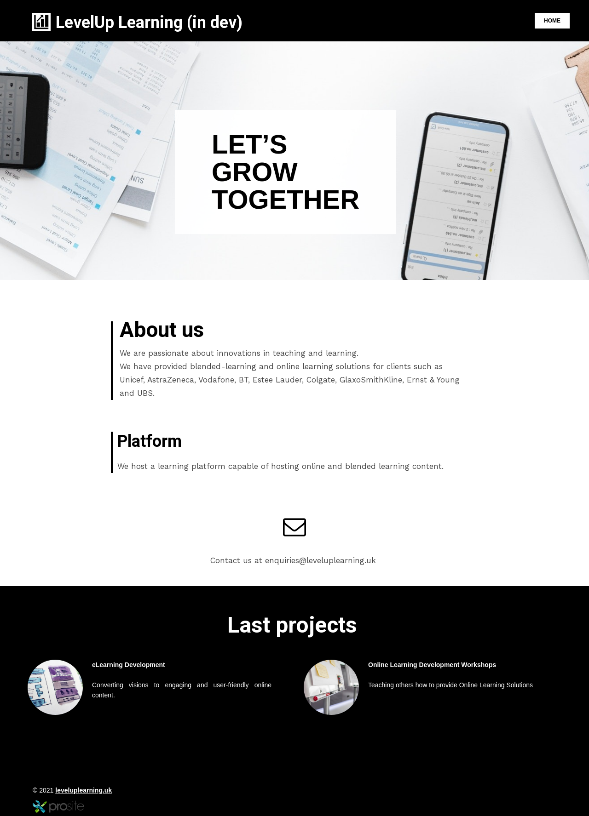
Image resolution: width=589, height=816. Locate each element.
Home (552, 20)
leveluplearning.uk (83, 790)
